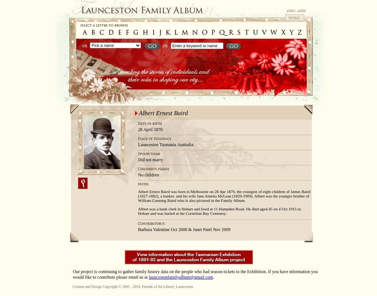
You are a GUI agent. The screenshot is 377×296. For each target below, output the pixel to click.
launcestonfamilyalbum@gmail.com (181, 277)
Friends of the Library (158, 287)
